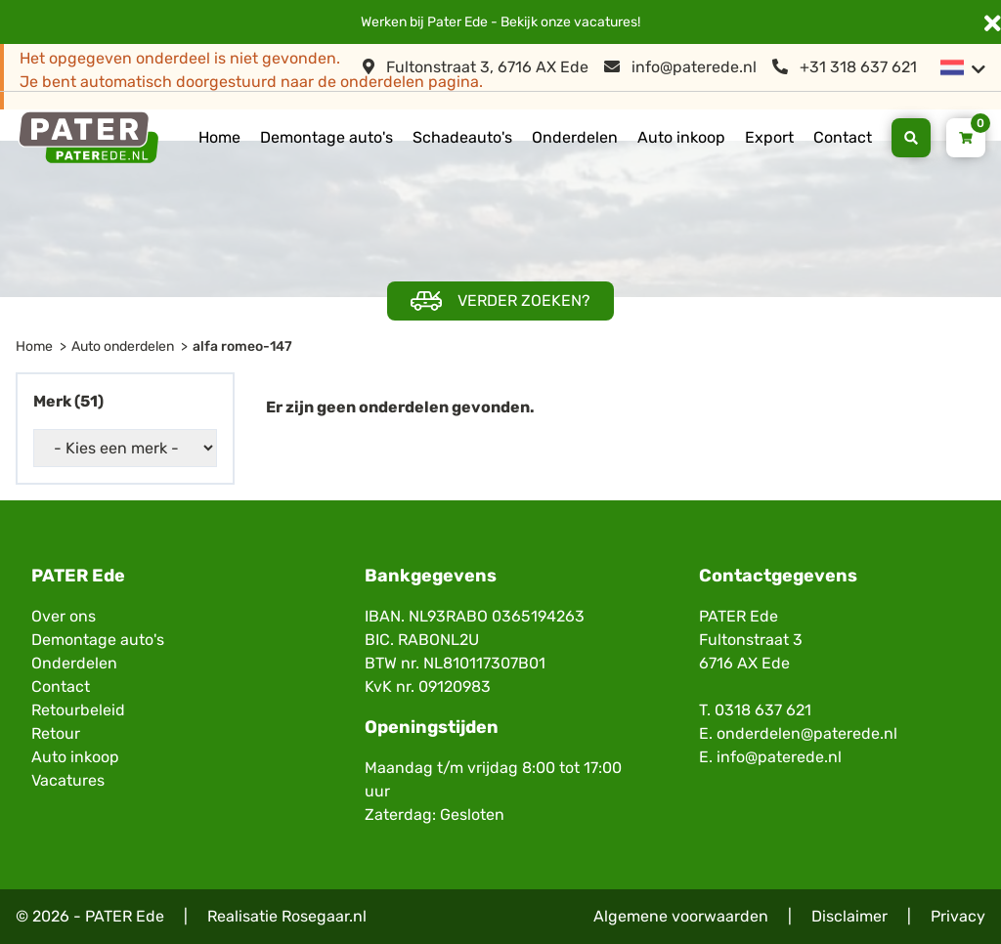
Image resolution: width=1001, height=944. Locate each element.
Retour (55, 733)
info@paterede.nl (680, 67)
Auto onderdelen (122, 346)
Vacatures (68, 780)
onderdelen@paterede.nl (807, 733)
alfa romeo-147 (242, 346)
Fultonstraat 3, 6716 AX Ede (475, 67)
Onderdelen (575, 137)
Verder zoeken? (500, 301)
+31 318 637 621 (844, 67)
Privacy (958, 916)
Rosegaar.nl (324, 916)
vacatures (605, 22)
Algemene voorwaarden (680, 916)
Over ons (63, 616)
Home (219, 137)
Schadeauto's (462, 137)
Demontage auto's (326, 137)
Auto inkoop (681, 137)
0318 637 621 (763, 710)
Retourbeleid (78, 710)
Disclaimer (849, 916)
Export (769, 137)
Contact (842, 137)
